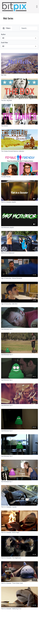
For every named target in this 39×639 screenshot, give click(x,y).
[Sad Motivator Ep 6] (19, 431)
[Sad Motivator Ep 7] (19, 482)
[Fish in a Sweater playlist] (19, 202)
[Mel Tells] (19, 75)
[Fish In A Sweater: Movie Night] (19, 532)
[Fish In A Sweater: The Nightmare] (19, 558)
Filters (6, 28)
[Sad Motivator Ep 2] (19, 329)
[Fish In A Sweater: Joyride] (19, 507)
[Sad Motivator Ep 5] (19, 405)
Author (3, 34)
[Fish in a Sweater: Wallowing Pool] (19, 609)
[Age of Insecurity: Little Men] (19, 304)
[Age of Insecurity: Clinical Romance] (19, 278)
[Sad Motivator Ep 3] (19, 355)
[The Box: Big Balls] (19, 100)
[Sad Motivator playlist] (19, 227)
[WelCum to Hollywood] (19, 253)
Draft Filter (4, 42)
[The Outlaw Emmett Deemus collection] (19, 151)
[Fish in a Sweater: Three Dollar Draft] (19, 583)
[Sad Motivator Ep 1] (19, 380)
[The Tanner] (19, 126)
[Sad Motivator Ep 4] (19, 456)
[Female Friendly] (19, 177)
